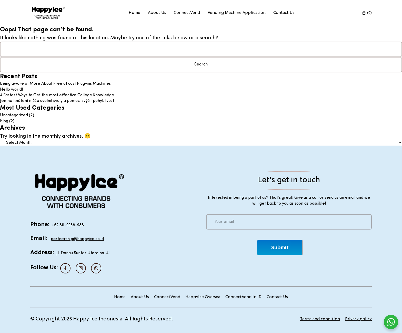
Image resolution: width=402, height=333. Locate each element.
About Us (157, 13)
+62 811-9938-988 (68, 225)
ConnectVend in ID (243, 297)
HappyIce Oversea (202, 297)
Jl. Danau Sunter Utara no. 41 (83, 253)
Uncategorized (14, 115)
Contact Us (284, 13)
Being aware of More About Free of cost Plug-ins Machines (55, 84)
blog (4, 121)
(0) (369, 13)
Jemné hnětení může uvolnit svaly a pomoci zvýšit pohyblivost (57, 101)
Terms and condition (320, 319)
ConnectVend (187, 13)
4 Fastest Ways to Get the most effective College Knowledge (57, 95)
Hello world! (11, 90)
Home (134, 13)
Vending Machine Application (237, 13)
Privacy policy (358, 319)
